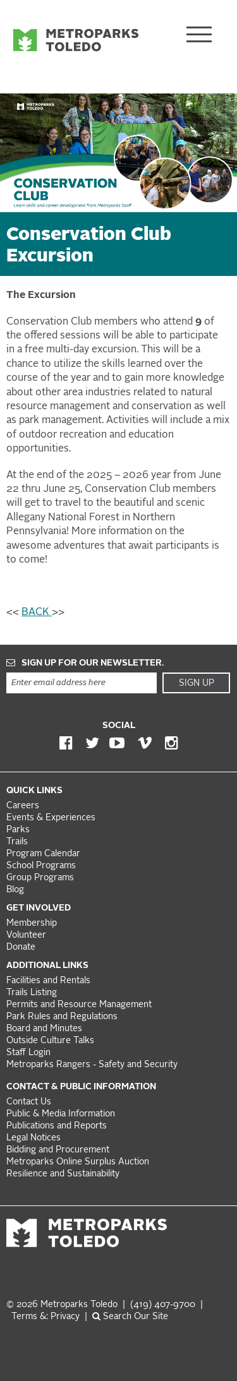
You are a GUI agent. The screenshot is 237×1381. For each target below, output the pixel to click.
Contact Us (28, 1102)
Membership (32, 923)
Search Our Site (130, 1317)
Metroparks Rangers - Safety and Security (92, 1065)
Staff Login (28, 1053)
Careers (22, 806)
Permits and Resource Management (79, 1005)
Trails (17, 842)
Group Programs (40, 878)
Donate (20, 947)
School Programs (41, 866)
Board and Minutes (44, 1029)
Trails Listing (31, 993)
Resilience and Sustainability (62, 1174)
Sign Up (196, 683)
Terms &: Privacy (45, 1317)
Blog (15, 890)
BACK (36, 612)
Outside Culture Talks (50, 1041)
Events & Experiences (50, 818)
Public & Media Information (60, 1114)
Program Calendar (43, 854)
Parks (18, 830)
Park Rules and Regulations (62, 1017)
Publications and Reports (56, 1126)
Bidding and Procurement (57, 1150)
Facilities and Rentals (48, 981)
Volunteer (26, 935)
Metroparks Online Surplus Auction (77, 1162)
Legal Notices (33, 1138)
